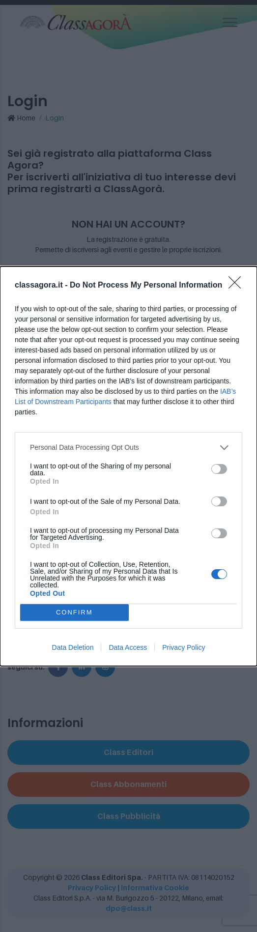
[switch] (219, 469)
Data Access (128, 647)
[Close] (237, 285)
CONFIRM (74, 612)
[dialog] (128, 466)
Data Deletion (73, 647)
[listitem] (128, 447)
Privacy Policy (183, 647)
